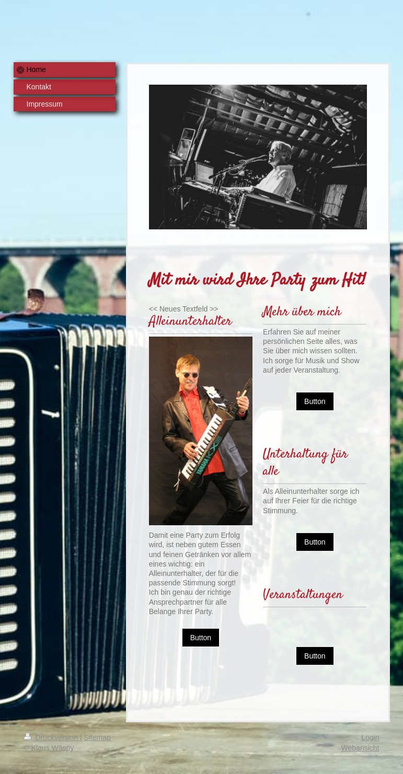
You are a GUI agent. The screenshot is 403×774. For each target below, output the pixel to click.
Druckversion (52, 737)
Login (370, 737)
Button (200, 637)
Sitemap (97, 737)
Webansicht (360, 748)
